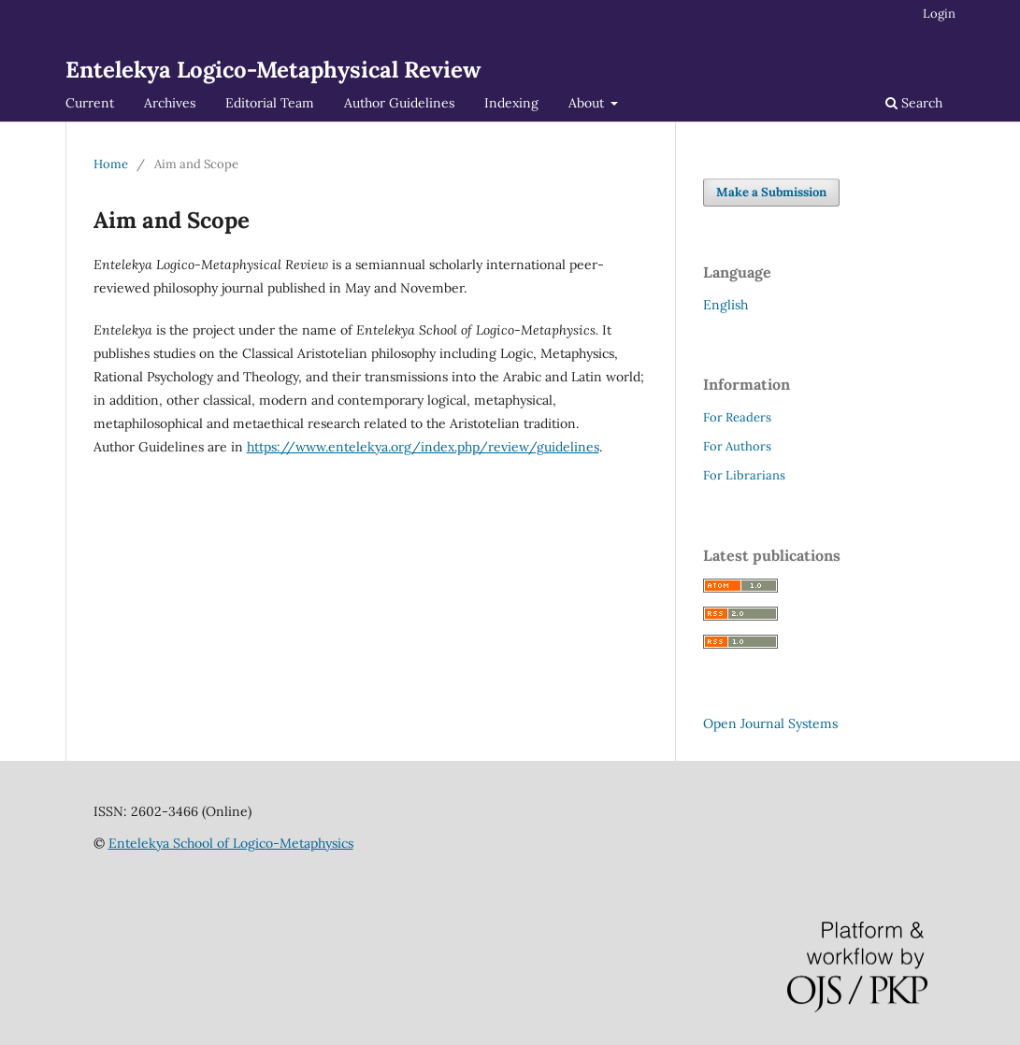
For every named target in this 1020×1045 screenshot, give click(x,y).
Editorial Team (269, 102)
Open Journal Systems (770, 723)
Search (913, 102)
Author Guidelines (399, 102)
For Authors (737, 446)
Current (89, 102)
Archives (169, 102)
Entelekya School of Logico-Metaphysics (230, 843)
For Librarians (744, 475)
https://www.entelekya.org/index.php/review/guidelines (423, 446)
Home (110, 164)
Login (939, 13)
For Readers (737, 417)
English (725, 304)
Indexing (511, 102)
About (588, 102)
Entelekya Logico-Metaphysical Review (273, 69)
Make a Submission (771, 192)
